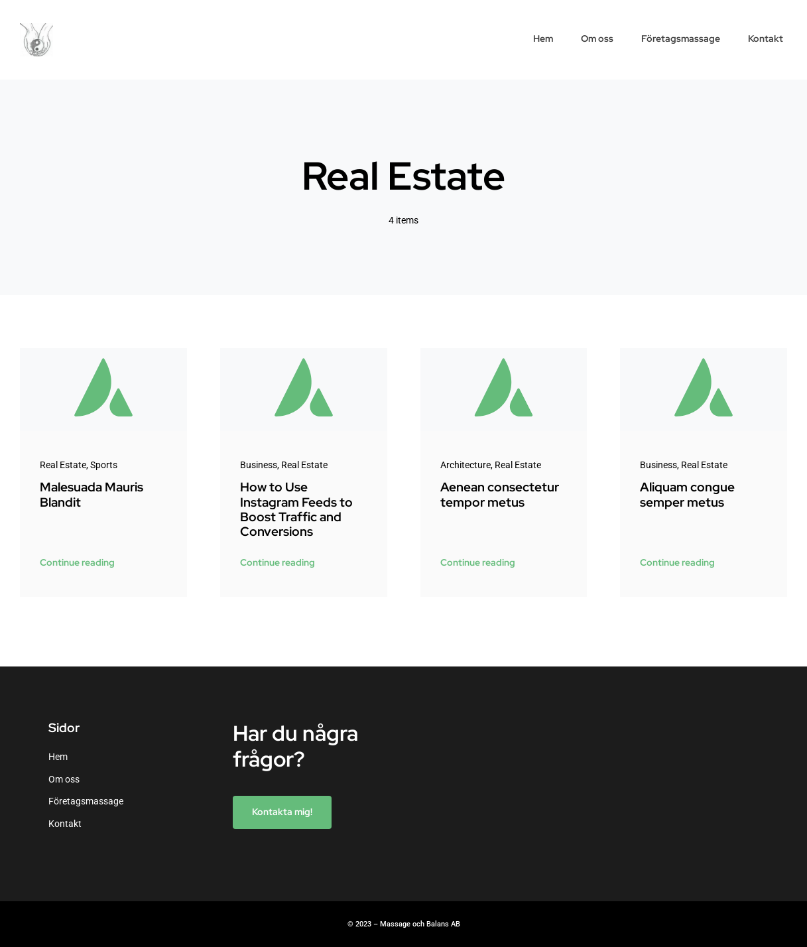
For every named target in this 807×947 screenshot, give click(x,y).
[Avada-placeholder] (103, 352)
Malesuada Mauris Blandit (91, 494)
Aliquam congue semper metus (687, 494)
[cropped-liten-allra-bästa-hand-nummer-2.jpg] (36, 28)
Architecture (465, 465)
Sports (103, 465)
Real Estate (63, 465)
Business (258, 465)
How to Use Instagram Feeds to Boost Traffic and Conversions (296, 509)
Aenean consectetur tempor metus (499, 494)
